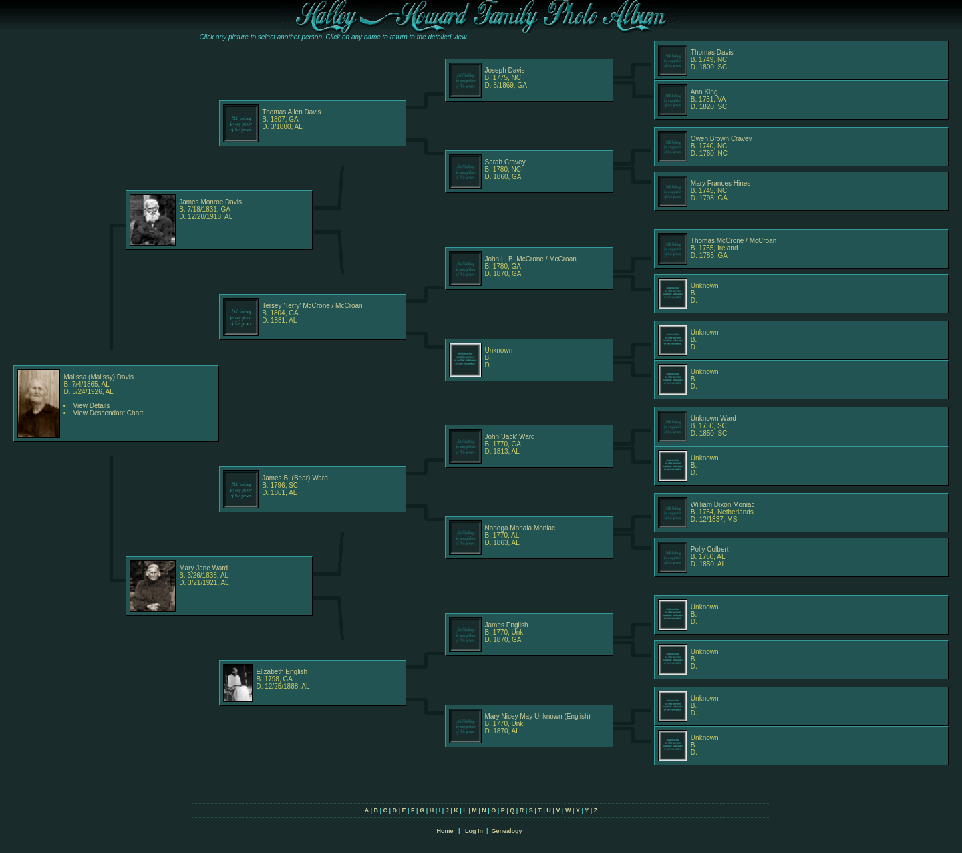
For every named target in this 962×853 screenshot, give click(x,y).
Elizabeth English (281, 671)
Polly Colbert (710, 549)
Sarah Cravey (505, 162)
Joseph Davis (505, 70)
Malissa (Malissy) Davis (98, 377)
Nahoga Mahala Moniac (520, 528)
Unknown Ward (713, 418)
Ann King (704, 92)
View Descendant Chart (108, 413)
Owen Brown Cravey (721, 138)
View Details (91, 405)
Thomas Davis (712, 52)
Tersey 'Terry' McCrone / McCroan (312, 305)
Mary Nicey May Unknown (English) (538, 716)
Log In (474, 831)
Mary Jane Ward (203, 568)
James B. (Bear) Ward (295, 478)
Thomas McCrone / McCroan (733, 240)
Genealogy (507, 831)
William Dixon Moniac (723, 504)
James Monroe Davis (210, 202)
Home (444, 831)
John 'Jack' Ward (510, 436)
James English (506, 625)
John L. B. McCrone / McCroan (531, 259)
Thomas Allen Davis (291, 112)
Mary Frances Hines (720, 183)
